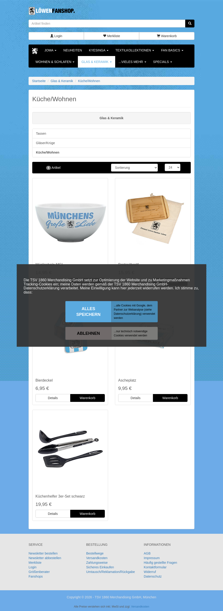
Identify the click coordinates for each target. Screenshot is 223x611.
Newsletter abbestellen (45, 558)
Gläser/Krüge (45, 143)
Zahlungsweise (97, 562)
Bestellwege (95, 553)
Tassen (41, 133)
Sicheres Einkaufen (100, 567)
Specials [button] (162, 62)
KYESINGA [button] (99, 50)
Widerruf (150, 572)
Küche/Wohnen (47, 152)
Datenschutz (153, 576)
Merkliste (111, 36)
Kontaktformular (155, 567)
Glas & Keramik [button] (96, 62)
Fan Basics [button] (172, 50)
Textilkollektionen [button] (134, 50)
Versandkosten (97, 558)
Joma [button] (50, 50)
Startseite (39, 81)
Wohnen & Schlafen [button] (54, 62)
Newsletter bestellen (43, 553)
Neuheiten (72, 50)
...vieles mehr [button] (132, 62)
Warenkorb (167, 36)
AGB (147, 553)
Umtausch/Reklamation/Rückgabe (110, 572)
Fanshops (36, 576)
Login (56, 36)
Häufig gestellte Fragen (160, 562)
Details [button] (53, 398)
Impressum (152, 558)
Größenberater (39, 572)
